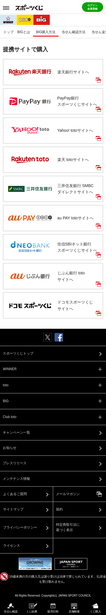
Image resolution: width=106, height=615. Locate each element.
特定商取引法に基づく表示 (68, 527)
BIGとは (23, 32)
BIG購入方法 (46, 32)
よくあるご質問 (15, 494)
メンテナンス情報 (16, 479)
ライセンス (11, 546)
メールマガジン (68, 494)
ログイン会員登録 (92, 7)
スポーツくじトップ (18, 353)
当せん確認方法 (73, 32)
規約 (59, 509)
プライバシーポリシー (20, 527)
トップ (8, 32)
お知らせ (9, 448)
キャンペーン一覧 (16, 432)
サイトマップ (13, 509)
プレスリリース (15, 463)
